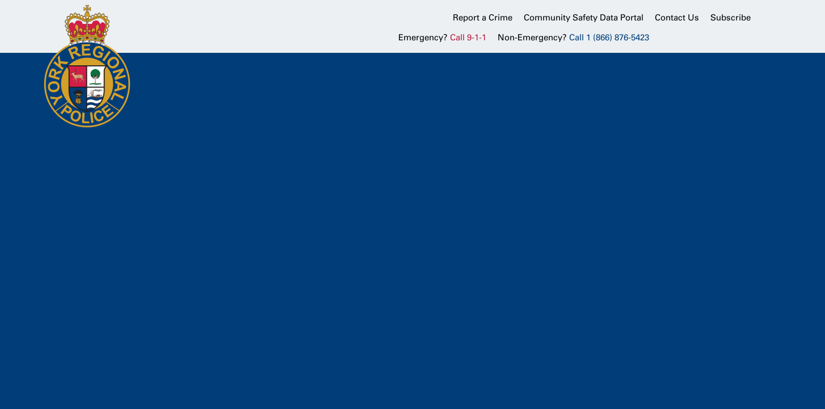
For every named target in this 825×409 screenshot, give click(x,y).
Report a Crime (482, 17)
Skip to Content (0, 0)
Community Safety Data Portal (583, 17)
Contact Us (677, 17)
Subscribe (730, 17)
